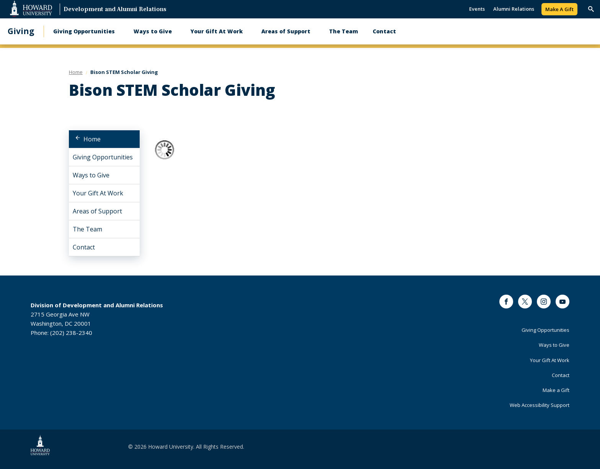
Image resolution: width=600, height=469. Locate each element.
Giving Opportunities (84, 31)
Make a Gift (556, 390)
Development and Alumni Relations (115, 10)
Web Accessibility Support (539, 405)
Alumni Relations (513, 8)
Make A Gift (559, 9)
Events (477, 8)
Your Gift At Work (217, 31)
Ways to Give (153, 31)
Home (92, 139)
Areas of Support (285, 31)
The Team (343, 31)
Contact (384, 31)
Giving (21, 31)
